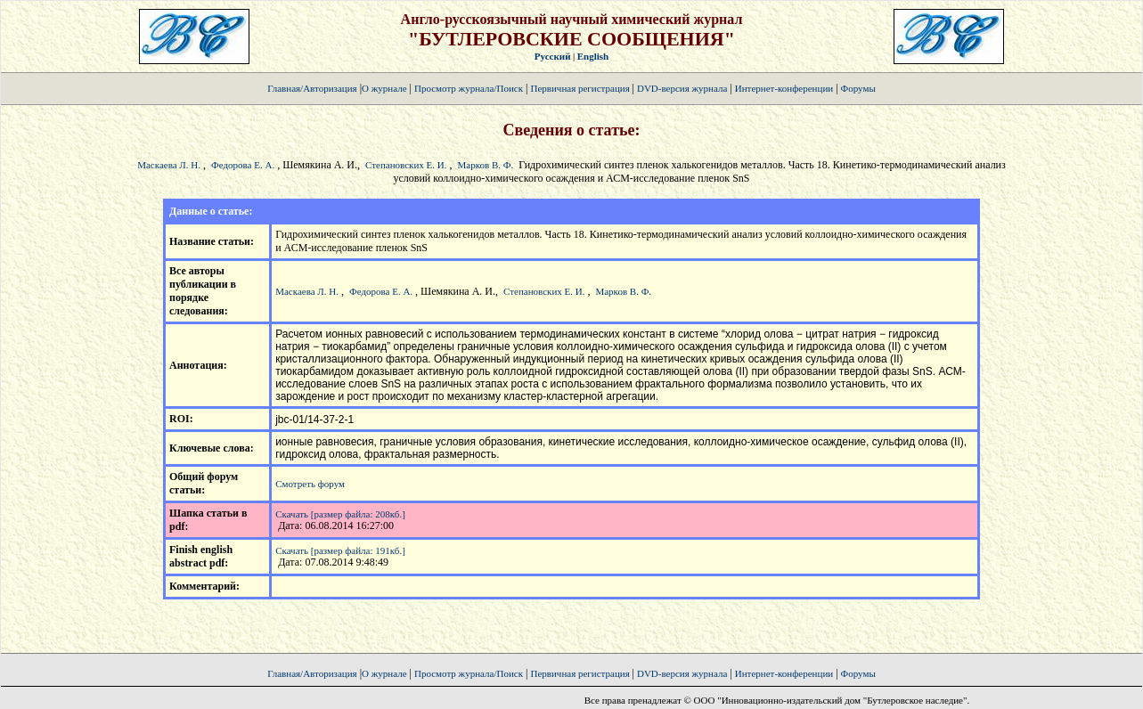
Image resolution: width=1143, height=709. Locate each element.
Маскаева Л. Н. (168, 164)
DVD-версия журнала (682, 88)
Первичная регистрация (581, 88)
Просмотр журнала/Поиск (468, 88)
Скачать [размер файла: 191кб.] (340, 550)
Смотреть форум (310, 483)
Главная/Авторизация (311, 88)
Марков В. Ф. (486, 164)
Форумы (858, 88)
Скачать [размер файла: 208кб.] (340, 514)
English (592, 56)
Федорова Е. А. (242, 164)
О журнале (384, 88)
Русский (553, 56)
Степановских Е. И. (405, 164)
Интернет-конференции (784, 88)
